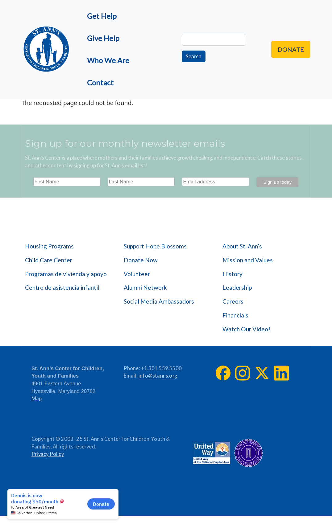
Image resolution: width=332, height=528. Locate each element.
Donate (291, 49)
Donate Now (141, 260)
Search (193, 56)
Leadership (237, 287)
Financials (235, 315)
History (232, 273)
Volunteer (137, 273)
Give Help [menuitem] (103, 38)
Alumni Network (145, 287)
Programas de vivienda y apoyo (66, 273)
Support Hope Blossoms (155, 246)
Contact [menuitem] (100, 82)
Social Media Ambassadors (159, 301)
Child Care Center (48, 260)
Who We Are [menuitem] (108, 60)
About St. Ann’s (242, 246)
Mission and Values (247, 260)
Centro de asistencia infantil (62, 287)
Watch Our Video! (246, 329)
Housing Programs (49, 246)
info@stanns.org (158, 376)
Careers (232, 301)
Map (36, 398)
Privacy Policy (47, 454)
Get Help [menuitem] (102, 15)
